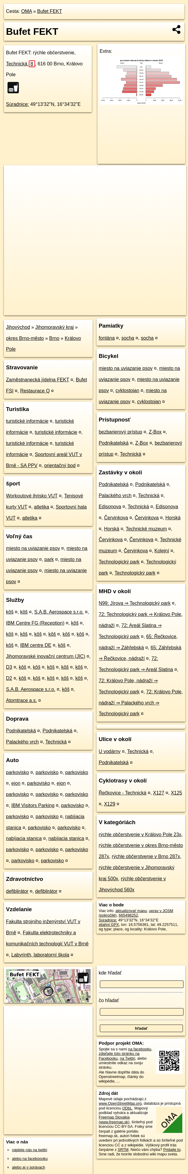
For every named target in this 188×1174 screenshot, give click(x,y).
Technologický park (119, 561)
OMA (26, 11)
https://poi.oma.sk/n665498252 (160, 310)
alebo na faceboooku (30, 1158)
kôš (9, 611)
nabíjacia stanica (24, 838)
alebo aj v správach (28, 1167)
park (49, 559)
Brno (54, 338)
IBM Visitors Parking (33, 805)
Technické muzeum (146, 528)
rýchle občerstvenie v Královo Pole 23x (140, 834)
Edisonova (110, 506)
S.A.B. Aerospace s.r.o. (59, 611)
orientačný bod (60, 465)
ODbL (127, 1108)
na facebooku (139, 1049)
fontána (107, 338)
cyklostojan (127, 390)
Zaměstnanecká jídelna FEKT (37, 379)
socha (127, 338)
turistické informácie (27, 421)
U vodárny (110, 751)
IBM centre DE (35, 645)
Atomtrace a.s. (21, 700)
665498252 (128, 915)
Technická (20, 63)
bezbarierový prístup (120, 431)
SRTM (123, 1149)
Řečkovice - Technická (122, 792)
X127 (158, 792)
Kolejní (161, 550)
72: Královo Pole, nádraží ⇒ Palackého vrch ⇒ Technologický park (141, 702)
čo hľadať (109, 1000)
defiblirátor (17, 891)
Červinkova (116, 517)
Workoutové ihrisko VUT (32, 495)
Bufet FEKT (49, 11)
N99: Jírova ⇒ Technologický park (134, 603)
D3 (9, 667)
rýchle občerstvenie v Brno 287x (146, 856)
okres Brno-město (25, 338)
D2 (9, 678)
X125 (176, 792)
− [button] (14, 184)
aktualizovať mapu (131, 910)
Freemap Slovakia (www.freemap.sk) (114, 1119)
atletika (41, 506)
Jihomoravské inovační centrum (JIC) (45, 656)
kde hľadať (110, 972)
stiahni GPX (109, 924)
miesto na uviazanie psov (33, 548)
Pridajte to (172, 1149)
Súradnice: (17, 104)
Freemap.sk (115, 310)
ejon (15, 783)
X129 (109, 803)
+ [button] (14, 175)
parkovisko (17, 772)
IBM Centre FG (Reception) (35, 623)
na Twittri (127, 1058)
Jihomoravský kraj (54, 327)
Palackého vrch (22, 741)
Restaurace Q (35, 390)
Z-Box (155, 431)
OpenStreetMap (85, 310)
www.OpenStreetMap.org (120, 1103)
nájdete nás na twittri (29, 1150)
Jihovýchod (18, 327)
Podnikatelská (21, 730)
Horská (173, 517)
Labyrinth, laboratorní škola (40, 954)
